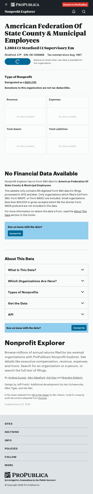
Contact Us (15, 233)
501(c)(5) (30, 82)
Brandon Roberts (72, 377)
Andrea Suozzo (17, 377)
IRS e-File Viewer (40, 394)
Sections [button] (12, 431)
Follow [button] (11, 456)
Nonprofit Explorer (20, 11)
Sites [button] (8, 423)
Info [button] (8, 440)
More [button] (9, 465)
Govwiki (42, 397)
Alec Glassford (36, 377)
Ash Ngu (51, 377)
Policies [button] (11, 448)
